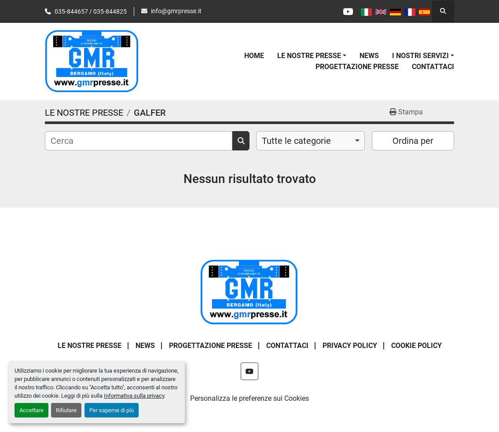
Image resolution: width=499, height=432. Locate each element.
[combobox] (310, 140)
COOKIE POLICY (416, 345)
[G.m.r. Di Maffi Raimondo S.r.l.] (249, 292)
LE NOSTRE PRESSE (309, 55)
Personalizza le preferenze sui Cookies (249, 398)
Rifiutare (66, 410)
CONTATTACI (433, 66)
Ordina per (413, 140)
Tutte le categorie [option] (296, 140)
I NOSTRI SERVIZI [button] (420, 55)
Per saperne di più (111, 410)
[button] (311, 56)
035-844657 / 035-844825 (91, 11)
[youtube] (348, 11)
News (369, 55)
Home (254, 55)
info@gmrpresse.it (176, 11)
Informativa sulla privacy (134, 395)
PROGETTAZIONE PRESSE (357, 66)
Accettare (31, 410)
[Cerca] (138, 140)
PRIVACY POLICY (350, 345)
